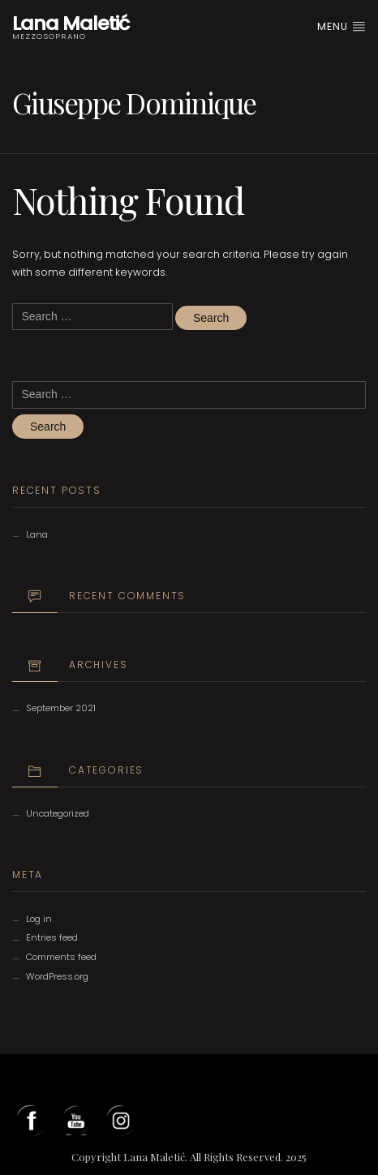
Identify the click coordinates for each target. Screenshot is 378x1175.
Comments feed (61, 956)
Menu (341, 26)
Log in (39, 918)
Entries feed (52, 937)
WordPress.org (57, 976)
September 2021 (61, 707)
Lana (37, 534)
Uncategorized (57, 813)
